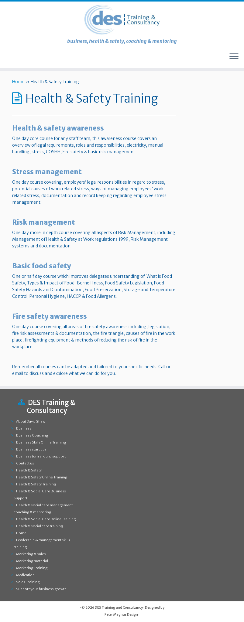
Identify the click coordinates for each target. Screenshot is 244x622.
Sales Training (28, 582)
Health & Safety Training (36, 484)
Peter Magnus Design (121, 614)
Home (18, 81)
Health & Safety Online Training (41, 477)
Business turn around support (41, 456)
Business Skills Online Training (41, 442)
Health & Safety (29, 470)
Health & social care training (39, 526)
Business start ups (31, 449)
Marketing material (32, 561)
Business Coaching (32, 435)
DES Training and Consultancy (119, 607)
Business (23, 428)
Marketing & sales (31, 554)
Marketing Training (31, 568)
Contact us (25, 463)
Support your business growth (41, 589)
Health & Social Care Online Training (46, 519)
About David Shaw (30, 421)
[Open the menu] (234, 56)
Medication (25, 575)
